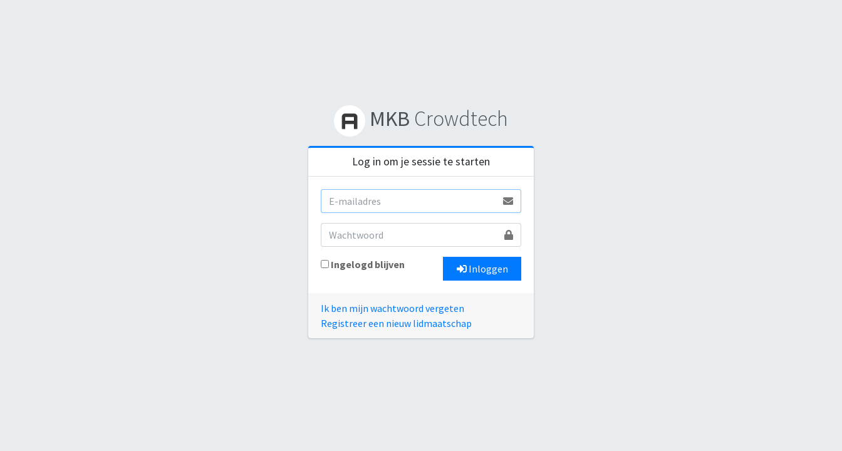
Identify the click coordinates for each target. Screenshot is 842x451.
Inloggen (482, 268)
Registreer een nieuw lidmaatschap (396, 323)
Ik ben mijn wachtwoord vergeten (392, 308)
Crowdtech (421, 118)
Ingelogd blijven (368, 264)
